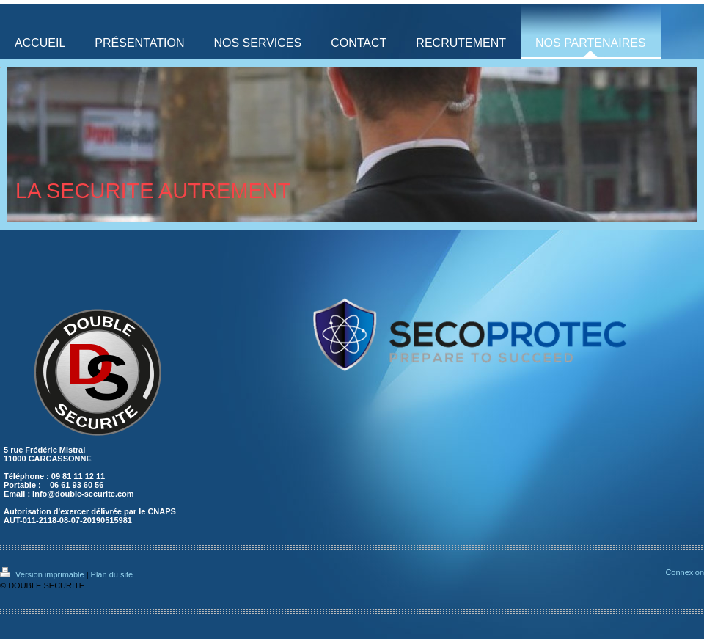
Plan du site (112, 574)
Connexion (684, 572)
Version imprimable (43, 574)
